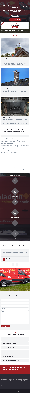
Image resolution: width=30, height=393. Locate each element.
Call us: (14, 19)
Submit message (5, 326)
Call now (15, 27)
